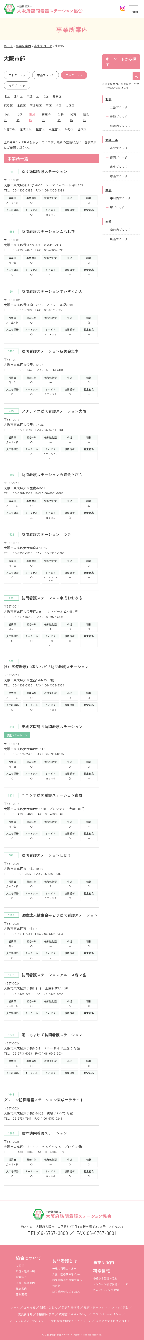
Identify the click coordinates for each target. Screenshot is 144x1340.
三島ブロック (119, 107)
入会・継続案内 (25, 1283)
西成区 (82, 129)
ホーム (8, 46)
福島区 (8, 105)
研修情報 (101, 1271)
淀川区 (18, 96)
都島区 (57, 96)
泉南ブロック (119, 239)
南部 (108, 221)
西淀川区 (36, 105)
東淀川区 (33, 96)
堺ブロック (117, 207)
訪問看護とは (64, 1261)
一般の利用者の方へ (64, 1268)
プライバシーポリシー (106, 1314)
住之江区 (26, 129)
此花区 (21, 105)
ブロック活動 (120, 1307)
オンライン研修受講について (110, 1284)
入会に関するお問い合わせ (113, 1321)
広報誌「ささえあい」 (73, 1314)
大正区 (70, 105)
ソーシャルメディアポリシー (27, 1321)
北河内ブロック (120, 125)
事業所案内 (23, 46)
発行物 (56, 1286)
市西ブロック (45, 75)
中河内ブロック (120, 198)
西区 (49, 105)
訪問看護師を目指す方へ (67, 1280)
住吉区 (40, 129)
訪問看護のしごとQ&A (66, 1291)
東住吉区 (55, 129)
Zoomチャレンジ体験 (106, 1290)
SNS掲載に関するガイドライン (71, 1321)
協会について (28, 1258)
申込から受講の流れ (105, 1278)
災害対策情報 (70, 1307)
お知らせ (29, 1307)
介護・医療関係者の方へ (67, 1274)
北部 (108, 99)
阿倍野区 (10, 129)
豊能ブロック (119, 116)
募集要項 (21, 1294)
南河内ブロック (120, 229)
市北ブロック (17, 75)
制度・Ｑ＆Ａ (48, 1307)
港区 (59, 105)
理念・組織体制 (25, 1271)
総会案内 (21, 1288)
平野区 (69, 129)
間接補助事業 (45, 1314)
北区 (7, 96)
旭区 (46, 96)
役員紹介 (21, 1277)
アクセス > (116, 1226)
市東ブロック (43, 46)
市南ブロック (17, 85)
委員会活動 (25, 1314)
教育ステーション (95, 1307)
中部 (108, 190)
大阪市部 (111, 140)
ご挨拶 (20, 1265)
